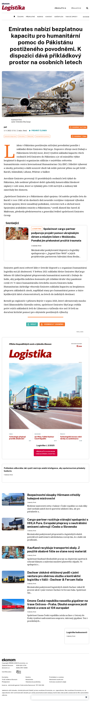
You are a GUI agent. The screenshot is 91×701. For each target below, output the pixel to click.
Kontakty (5, 677)
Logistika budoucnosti (76, 632)
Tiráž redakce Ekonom (9, 679)
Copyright (5, 663)
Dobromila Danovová (27, 685)
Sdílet (33, 324)
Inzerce (40, 16)
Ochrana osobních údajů (57, 682)
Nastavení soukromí (56, 679)
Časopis (20, 16)
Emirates (22, 136)
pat (5, 127)
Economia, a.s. (23, 663)
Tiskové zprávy (71, 16)
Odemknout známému (54, 324)
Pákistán (30, 136)
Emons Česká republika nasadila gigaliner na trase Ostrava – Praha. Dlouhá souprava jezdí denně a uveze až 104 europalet (57, 604)
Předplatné (30, 16)
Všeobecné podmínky (33, 682)
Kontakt (49, 16)
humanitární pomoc (42, 136)
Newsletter (29, 679)
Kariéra (28, 677)
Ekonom (86, 17)
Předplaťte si (60, 8)
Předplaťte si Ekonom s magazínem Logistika (45, 453)
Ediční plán (59, 16)
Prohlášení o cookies (56, 677)
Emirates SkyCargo (23, 122)
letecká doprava (10, 136)
